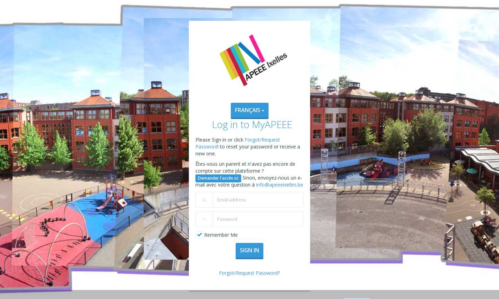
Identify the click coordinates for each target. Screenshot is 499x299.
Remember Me (221, 235)
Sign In (249, 250)
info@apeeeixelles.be (279, 184)
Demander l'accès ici (218, 178)
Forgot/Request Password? (249, 273)
